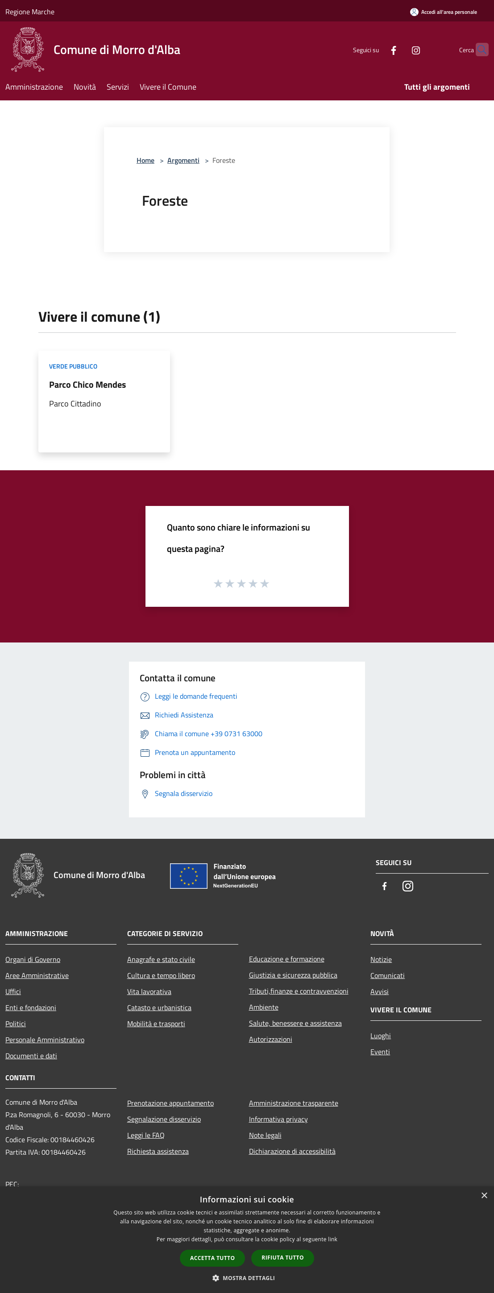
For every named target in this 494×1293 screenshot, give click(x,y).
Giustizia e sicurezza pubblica (293, 975)
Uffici (13, 991)
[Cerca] (478, 49)
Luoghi (380, 1035)
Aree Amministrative (37, 975)
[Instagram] (398, 49)
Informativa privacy (278, 1119)
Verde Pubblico (73, 366)
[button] (247, 1277)
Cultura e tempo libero (161, 975)
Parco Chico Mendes (87, 384)
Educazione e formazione (286, 958)
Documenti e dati (31, 1055)
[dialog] (247, 1239)
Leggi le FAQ (146, 1135)
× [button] (484, 1196)
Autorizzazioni (270, 1039)
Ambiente (263, 1007)
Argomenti (183, 160)
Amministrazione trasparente (293, 1103)
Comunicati (387, 975)
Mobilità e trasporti (156, 1023)
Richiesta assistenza (158, 1151)
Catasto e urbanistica (159, 1007)
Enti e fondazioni (30, 1007)
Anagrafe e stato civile (161, 959)
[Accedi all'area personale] (444, 11)
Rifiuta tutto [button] (283, 1257)
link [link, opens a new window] (332, 1239)
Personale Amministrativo (44, 1039)
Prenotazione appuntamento (170, 1103)
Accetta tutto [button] (212, 1258)
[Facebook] (376, 49)
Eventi (380, 1051)
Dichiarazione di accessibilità (292, 1151)
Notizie (381, 959)
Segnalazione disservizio (164, 1119)
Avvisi (379, 991)
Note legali (265, 1135)
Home (145, 160)
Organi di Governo (32, 959)
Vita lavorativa (149, 991)
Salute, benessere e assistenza (295, 1023)
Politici (15, 1023)
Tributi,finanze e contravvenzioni (299, 991)
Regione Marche (29, 11)
